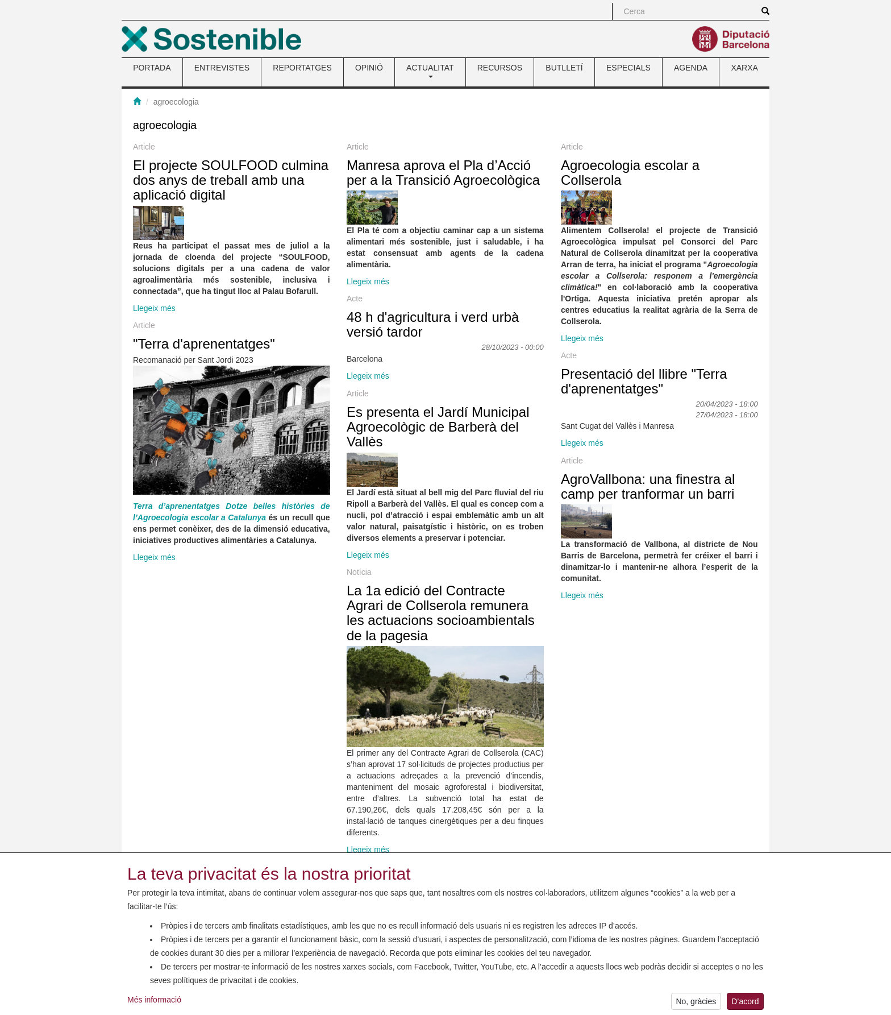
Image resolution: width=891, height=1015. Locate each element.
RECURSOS (499, 67)
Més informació (154, 1003)
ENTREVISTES (221, 67)
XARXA (744, 67)
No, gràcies (696, 1004)
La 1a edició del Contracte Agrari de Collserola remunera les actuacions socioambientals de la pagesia (441, 613)
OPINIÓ (369, 67)
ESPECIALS (628, 67)
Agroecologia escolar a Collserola (630, 173)
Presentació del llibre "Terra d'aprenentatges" (644, 381)
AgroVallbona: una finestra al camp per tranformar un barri (648, 486)
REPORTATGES (302, 67)
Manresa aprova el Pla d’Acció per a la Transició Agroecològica (443, 173)
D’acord (745, 1004)
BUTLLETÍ (564, 67)
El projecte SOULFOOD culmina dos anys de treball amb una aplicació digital (230, 180)
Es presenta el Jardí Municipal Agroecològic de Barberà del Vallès (438, 427)
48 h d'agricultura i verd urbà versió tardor (433, 324)
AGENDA (690, 67)
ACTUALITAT (430, 70)
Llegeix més (154, 308)
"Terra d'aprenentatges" (204, 343)
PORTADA (151, 67)
